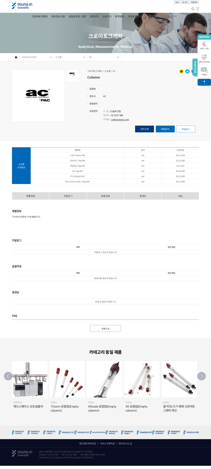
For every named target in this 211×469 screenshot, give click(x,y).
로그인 (184, 2)
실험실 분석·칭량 (77, 16)
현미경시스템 (58, 16)
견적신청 (144, 129)
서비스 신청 (204, 45)
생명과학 (94, 16)
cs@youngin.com (120, 119)
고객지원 (147, 16)
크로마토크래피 (40, 16)
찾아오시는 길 (125, 443)
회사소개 (159, 16)
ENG (177, 2)
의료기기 (106, 16)
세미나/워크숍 (204, 58)
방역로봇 (119, 16)
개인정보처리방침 (87, 443)
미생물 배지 (134, 16)
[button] (201, 376)
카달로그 (186, 129)
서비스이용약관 (107, 443)
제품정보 (30, 196)
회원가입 (194, 2)
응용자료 (105, 196)
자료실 (204, 71)
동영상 (143, 196)
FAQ (180, 196)
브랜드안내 (171, 16)
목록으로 (105, 328)
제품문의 (165, 129)
